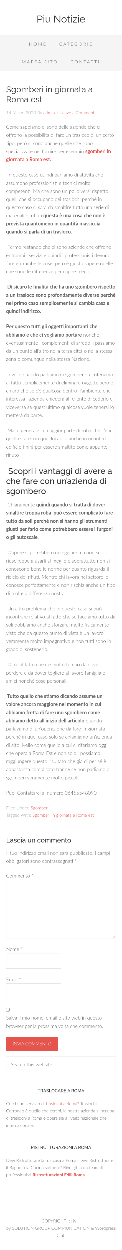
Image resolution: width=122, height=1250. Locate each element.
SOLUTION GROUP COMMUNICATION (51, 1228)
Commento (20, 876)
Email (13, 979)
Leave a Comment (77, 112)
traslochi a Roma (61, 1103)
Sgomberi (40, 807)
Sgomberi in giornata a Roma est (63, 814)
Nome (14, 949)
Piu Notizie (61, 19)
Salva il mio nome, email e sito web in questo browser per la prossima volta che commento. (54, 1022)
